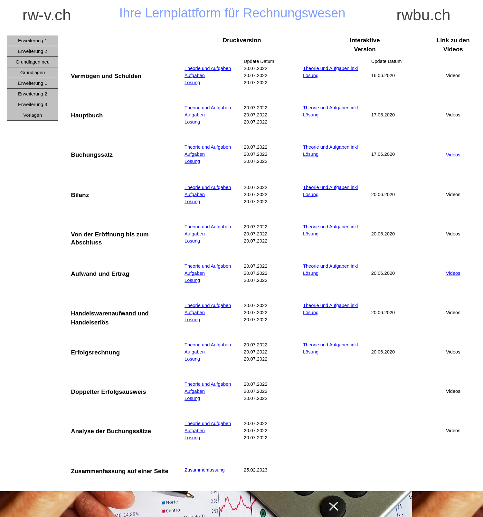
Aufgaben (195, 75)
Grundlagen (32, 72)
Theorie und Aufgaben (208, 68)
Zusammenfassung (205, 469)
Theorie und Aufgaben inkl (330, 107)
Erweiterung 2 (32, 93)
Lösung (192, 82)
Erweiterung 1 (32, 83)
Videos (453, 154)
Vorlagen (32, 115)
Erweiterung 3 (32, 104)
